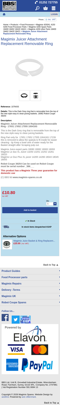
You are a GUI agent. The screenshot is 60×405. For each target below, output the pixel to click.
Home (4, 14)
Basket (45, 8)
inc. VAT (52, 20)
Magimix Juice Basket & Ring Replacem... (34, 240)
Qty (47, 201)
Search (37, 8)
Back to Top (49, 264)
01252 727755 (48, 2)
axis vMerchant (29, 397)
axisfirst (5, 397)
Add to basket (30, 210)
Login (54, 14)
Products (14, 25)
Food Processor (27, 25)
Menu (53, 8)
